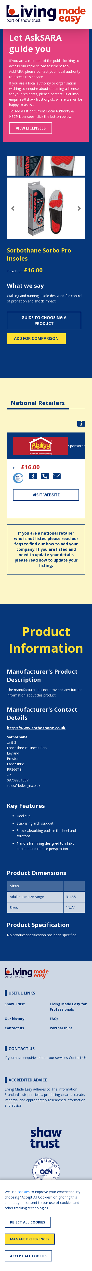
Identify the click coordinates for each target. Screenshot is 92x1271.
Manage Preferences (29, 1239)
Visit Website (46, 495)
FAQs (54, 1018)
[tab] (38, 399)
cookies (23, 1191)
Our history (15, 1018)
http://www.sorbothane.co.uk (36, 728)
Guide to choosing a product (44, 320)
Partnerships (61, 1028)
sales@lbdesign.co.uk (23, 785)
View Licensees (31, 128)
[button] (13, 208)
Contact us (14, 1028)
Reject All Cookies (27, 1222)
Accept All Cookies (28, 1256)
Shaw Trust (15, 1004)
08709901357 (17, 780)
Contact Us (78, 1057)
